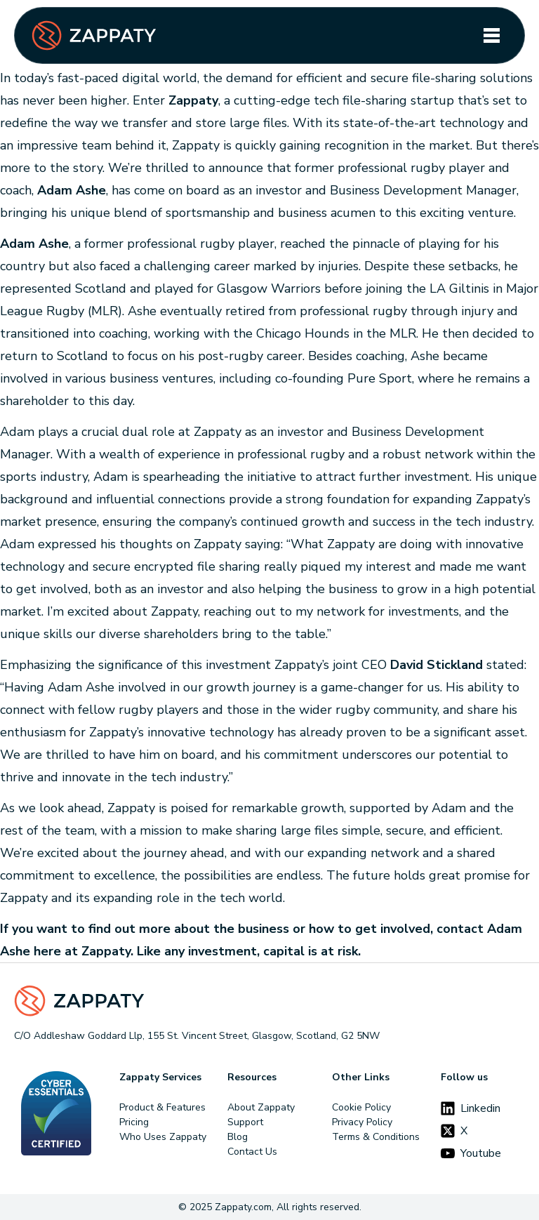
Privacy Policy (362, 1122)
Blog (237, 1136)
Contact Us (252, 1151)
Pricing (134, 1122)
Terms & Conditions (376, 1136)
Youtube (471, 1153)
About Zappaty (261, 1107)
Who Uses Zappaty (162, 1136)
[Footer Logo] (269, 1001)
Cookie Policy (361, 1107)
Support (245, 1122)
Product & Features (162, 1107)
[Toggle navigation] (491, 35)
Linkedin (470, 1108)
